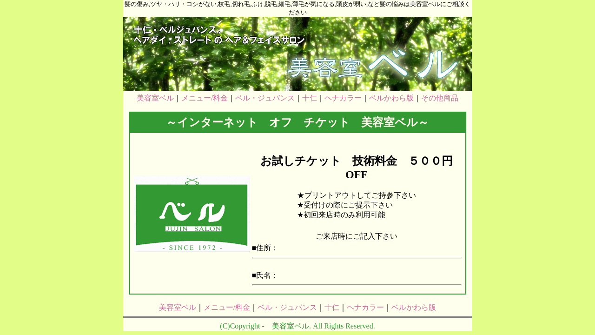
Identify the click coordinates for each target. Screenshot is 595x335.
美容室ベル (155, 98)
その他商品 (439, 98)
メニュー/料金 (204, 98)
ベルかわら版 (391, 98)
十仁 (309, 98)
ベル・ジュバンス (265, 98)
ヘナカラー (343, 98)
